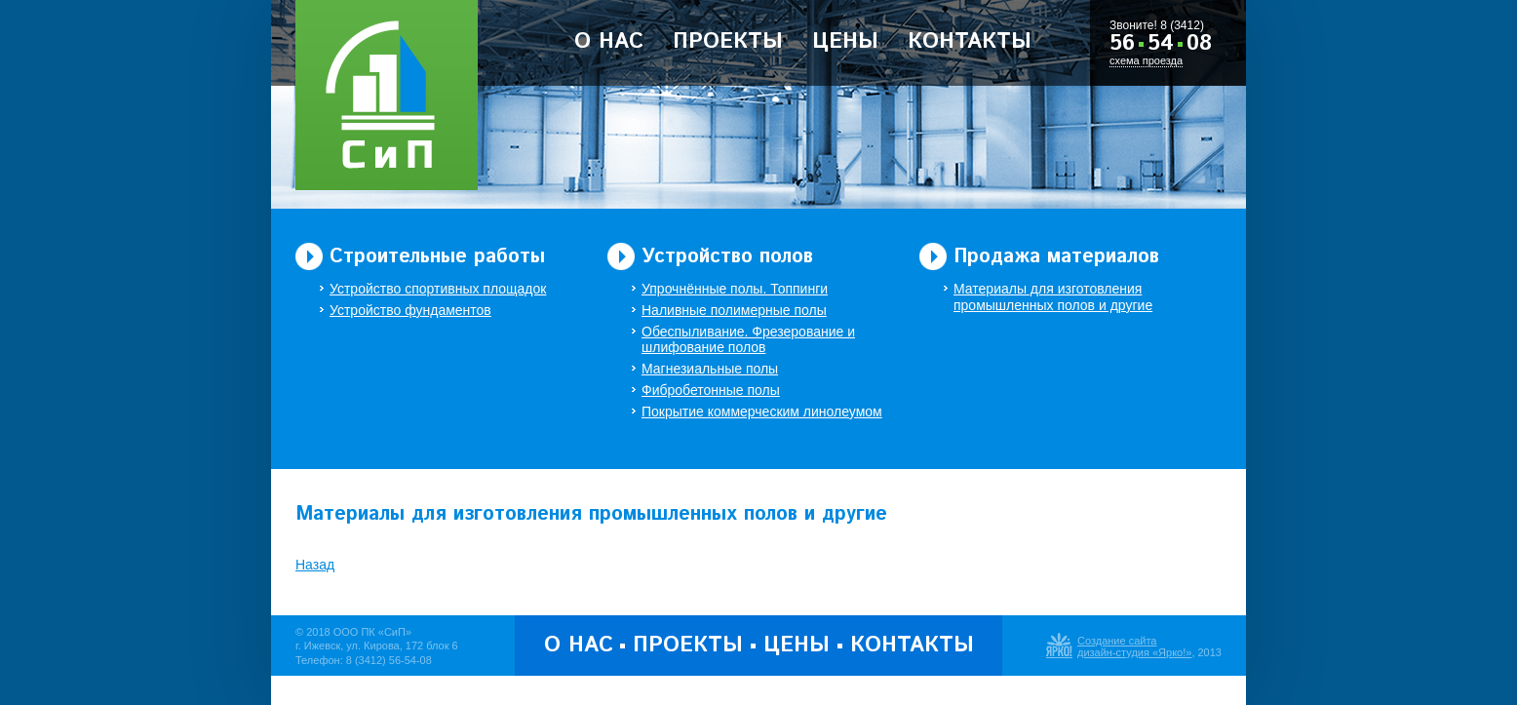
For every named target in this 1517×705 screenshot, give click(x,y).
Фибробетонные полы (711, 390)
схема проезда (1146, 60)
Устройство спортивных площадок (438, 288)
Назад (314, 564)
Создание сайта (1116, 640)
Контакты (969, 42)
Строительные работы (437, 257)
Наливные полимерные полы (734, 310)
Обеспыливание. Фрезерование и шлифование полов (748, 340)
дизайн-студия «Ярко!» (1134, 652)
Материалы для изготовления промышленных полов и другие (1052, 297)
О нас (608, 42)
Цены (845, 42)
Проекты (728, 42)
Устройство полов (727, 257)
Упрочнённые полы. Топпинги (735, 288)
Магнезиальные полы (710, 368)
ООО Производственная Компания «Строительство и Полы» (386, 95)
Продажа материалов (1056, 257)
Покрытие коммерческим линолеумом (762, 411)
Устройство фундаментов (410, 310)
